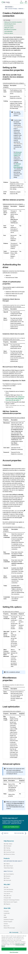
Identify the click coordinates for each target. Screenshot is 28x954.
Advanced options (8, 33)
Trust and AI (7, 893)
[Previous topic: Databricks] (7, 833)
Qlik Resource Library (9, 854)
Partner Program (8, 921)
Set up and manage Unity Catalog (18, 153)
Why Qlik (6, 887)
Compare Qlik (7, 897)
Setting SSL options (8, 27)
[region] (14, 944)
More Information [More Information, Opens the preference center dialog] (14, 952)
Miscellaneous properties (10, 29)
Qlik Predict (7, 878)
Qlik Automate (7, 880)
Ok (14, 949)
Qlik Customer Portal (9, 852)
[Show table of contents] (3, 6)
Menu (26, 2)
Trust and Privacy (8, 891)
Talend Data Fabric (8, 868)
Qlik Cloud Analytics (9, 874)
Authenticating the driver (10, 24)
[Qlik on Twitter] (21, 932)
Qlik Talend (6, 863)
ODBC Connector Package (11, 8)
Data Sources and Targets (10, 902)
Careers (6, 923)
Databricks (20, 8)
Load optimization (8, 31)
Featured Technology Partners (11, 899)
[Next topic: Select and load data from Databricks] (20, 833)
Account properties (8, 25)
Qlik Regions (7, 904)
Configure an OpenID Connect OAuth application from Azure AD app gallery (15, 398)
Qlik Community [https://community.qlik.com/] (13, 932)
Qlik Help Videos (8, 843)
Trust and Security (8, 889)
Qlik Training (7, 848)
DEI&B (5, 917)
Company (6, 911)
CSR (5, 915)
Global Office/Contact (9, 927)
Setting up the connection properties (13, 22)
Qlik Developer (7, 846)
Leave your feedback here (11, 827)
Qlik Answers (7, 876)
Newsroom (6, 925)
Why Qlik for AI (7, 895)
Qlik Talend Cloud (8, 865)
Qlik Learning (7, 850)
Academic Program (9, 919)
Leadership (7, 913)
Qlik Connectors (8, 6)
